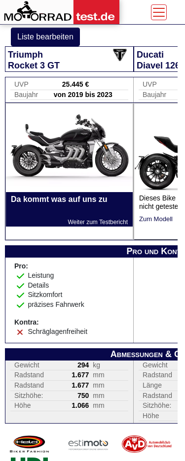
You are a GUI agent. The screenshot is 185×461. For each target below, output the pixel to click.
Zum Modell (156, 219)
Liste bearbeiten (45, 37)
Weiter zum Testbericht (98, 222)
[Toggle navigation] (159, 12)
